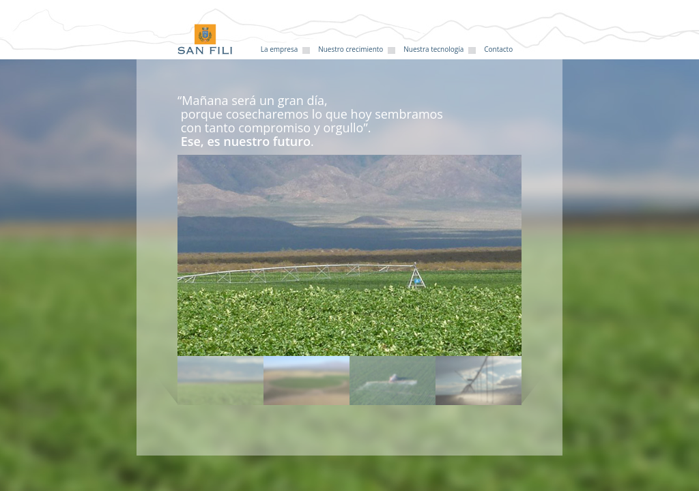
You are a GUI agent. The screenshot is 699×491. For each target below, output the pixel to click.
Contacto (498, 49)
